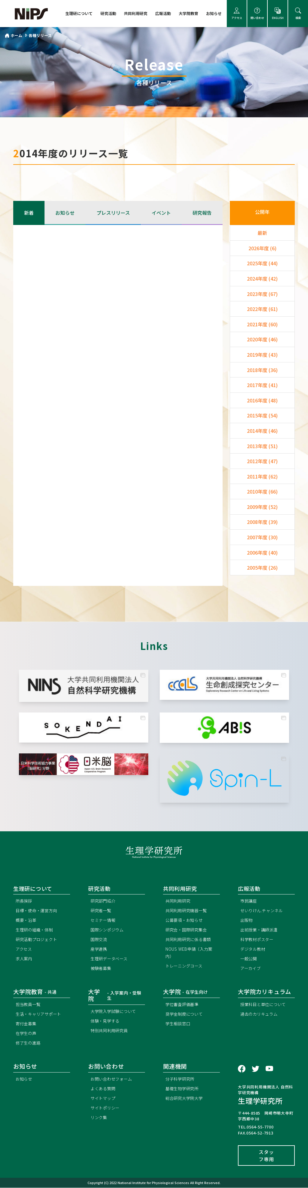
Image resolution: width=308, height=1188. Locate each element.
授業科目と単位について (264, 1005)
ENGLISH (278, 14)
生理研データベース (110, 959)
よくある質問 (104, 1089)
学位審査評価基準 (183, 1005)
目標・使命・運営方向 (38, 911)
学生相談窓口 (178, 1024)
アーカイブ (251, 968)
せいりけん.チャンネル (263, 911)
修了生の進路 (29, 1043)
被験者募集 (102, 968)
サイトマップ (104, 1098)
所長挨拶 (24, 901)
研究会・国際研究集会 (187, 930)
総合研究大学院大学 (185, 1098)
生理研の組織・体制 (36, 930)
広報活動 (163, 13)
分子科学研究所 (181, 1079)
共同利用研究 (135, 13)
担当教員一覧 (29, 1005)
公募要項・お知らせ (185, 920)
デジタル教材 (253, 949)
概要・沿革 (27, 920)
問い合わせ (257, 14)
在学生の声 (27, 1033)
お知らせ (214, 13)
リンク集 (99, 1118)
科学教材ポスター (258, 940)
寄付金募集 (27, 1024)
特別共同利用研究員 (111, 1031)
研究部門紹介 (104, 901)
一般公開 (249, 959)
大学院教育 (188, 13)
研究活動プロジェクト (38, 940)
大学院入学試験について (115, 1011)
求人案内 (24, 959)
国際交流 (99, 940)
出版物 (247, 920)
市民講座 (249, 901)
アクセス (237, 14)
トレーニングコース (185, 966)
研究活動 (108, 13)
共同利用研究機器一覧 (187, 911)
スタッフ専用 (266, 1156)
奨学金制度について (185, 1014)
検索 (298, 14)
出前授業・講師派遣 (260, 930)
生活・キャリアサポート (40, 1014)
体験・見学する (106, 1021)
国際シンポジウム (108, 930)
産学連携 (99, 949)
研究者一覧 (102, 911)
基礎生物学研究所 (183, 1089)
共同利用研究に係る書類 (189, 940)
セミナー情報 (104, 920)
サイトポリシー (106, 1108)
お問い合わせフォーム (113, 1079)
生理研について (79, 13)
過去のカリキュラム (260, 1014)
